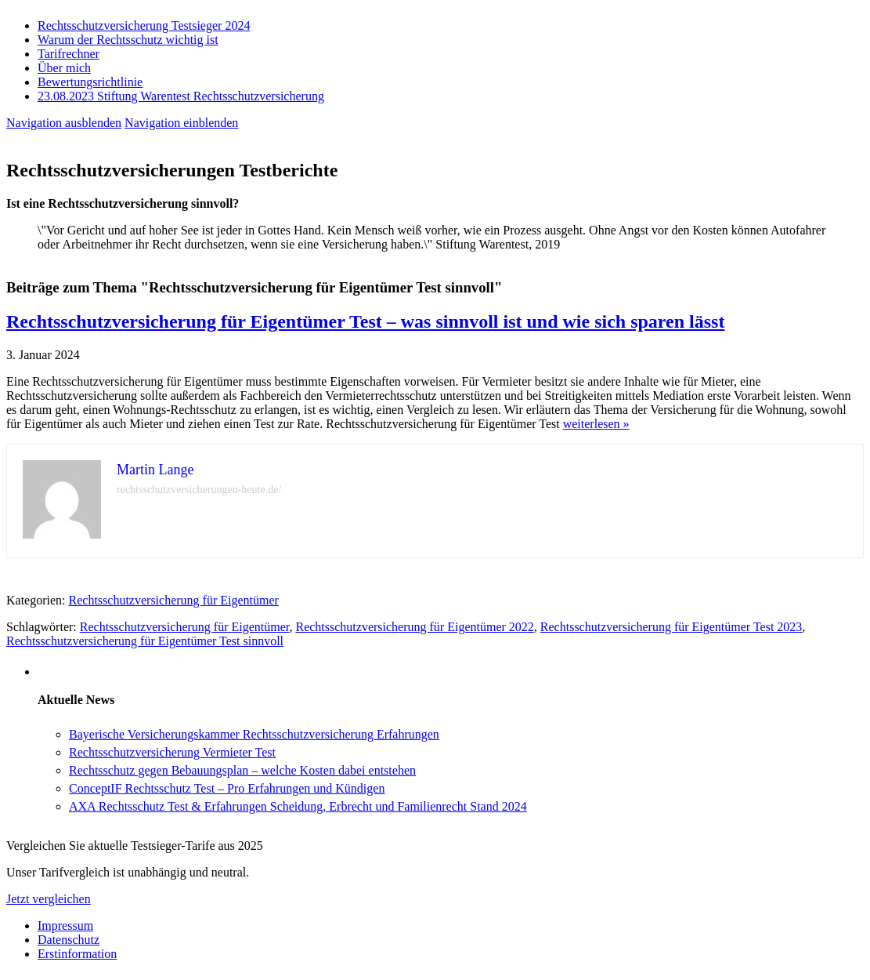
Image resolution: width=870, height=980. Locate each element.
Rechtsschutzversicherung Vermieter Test (172, 752)
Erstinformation (77, 953)
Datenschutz (68, 939)
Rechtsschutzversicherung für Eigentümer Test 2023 (671, 626)
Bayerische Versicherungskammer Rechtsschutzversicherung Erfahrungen (254, 734)
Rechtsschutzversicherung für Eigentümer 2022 (414, 626)
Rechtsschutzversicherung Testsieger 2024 (144, 25)
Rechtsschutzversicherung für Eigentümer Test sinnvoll (144, 641)
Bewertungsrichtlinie (90, 82)
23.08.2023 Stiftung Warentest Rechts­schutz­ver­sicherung (181, 96)
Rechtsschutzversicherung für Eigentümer (174, 600)
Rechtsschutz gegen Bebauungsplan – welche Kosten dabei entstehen (242, 770)
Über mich (64, 67)
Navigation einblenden (181, 122)
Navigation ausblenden (63, 122)
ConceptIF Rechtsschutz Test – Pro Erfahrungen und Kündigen (226, 788)
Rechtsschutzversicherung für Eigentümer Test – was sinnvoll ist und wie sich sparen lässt (365, 321)
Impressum (65, 925)
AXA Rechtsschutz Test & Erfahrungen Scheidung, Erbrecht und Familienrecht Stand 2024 (298, 806)
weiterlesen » (596, 423)
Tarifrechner (68, 53)
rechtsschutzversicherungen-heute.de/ (199, 489)
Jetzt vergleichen (48, 899)
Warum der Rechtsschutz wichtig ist (128, 39)
